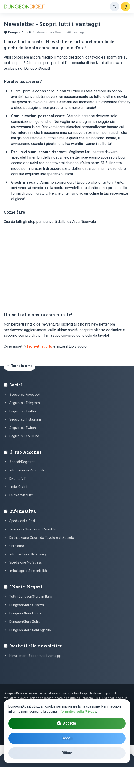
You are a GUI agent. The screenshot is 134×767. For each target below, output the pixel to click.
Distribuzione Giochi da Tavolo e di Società (41, 538)
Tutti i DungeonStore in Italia (30, 597)
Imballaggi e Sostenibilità (28, 571)
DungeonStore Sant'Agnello (30, 630)
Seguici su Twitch (22, 428)
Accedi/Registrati (22, 462)
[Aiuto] (125, 6)
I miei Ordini (18, 487)
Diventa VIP (18, 479)
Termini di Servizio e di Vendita (32, 529)
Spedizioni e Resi (22, 521)
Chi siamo (16, 546)
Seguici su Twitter (22, 411)
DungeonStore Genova (26, 605)
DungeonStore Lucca (25, 613)
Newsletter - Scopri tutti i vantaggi (35, 656)
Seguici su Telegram (24, 403)
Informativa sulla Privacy (28, 554)
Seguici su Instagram (25, 419)
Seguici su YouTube (24, 436)
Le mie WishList (21, 495)
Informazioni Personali (26, 470)
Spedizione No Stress (25, 563)
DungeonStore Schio (25, 622)
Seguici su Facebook (24, 395)
